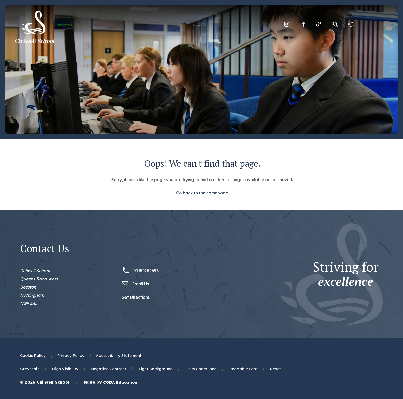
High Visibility (65, 368)
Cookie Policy (33, 355)
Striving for (346, 274)
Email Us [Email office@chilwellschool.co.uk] (140, 283)
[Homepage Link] (35, 42)
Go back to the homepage (202, 193)
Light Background (156, 368)
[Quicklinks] (318, 24)
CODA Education (120, 382)
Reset (275, 368)
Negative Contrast (108, 368)
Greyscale (30, 368)
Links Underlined (201, 368)
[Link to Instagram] (286, 24)
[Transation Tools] (350, 24)
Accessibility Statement (118, 355)
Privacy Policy (70, 355)
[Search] (334, 24)
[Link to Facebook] (302, 24)
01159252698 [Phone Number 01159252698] (146, 270)
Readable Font (243, 368)
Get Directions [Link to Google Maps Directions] (136, 297)
